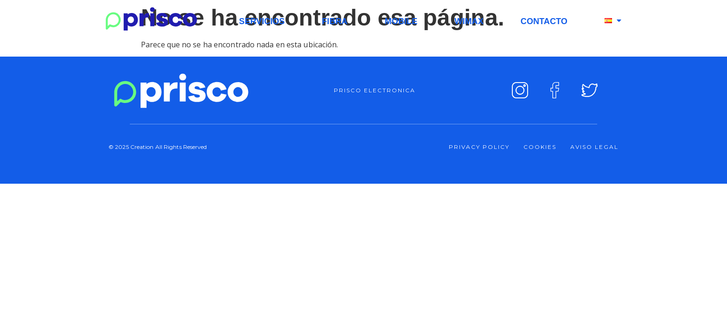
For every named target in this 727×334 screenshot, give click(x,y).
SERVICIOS (262, 21)
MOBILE (401, 21)
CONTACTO (544, 21)
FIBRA (335, 21)
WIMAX (469, 21)
